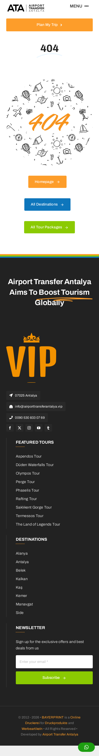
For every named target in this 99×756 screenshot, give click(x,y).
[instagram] (29, 428)
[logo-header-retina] (26, 6)
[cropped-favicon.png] (31, 335)
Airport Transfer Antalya (60, 734)
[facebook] (10, 428)
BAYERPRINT (53, 717)
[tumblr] (48, 428)
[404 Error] (49, 81)
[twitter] (19, 428)
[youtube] (38, 428)
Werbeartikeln (32, 728)
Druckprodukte (56, 723)
